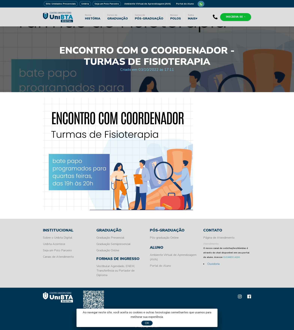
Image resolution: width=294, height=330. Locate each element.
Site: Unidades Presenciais (61, 3)
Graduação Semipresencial (113, 244)
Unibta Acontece (54, 244)
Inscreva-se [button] (235, 17)
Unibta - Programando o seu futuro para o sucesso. (58, 16)
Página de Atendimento (219, 238)
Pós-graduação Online (164, 238)
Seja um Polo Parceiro (106, 3)
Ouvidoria (213, 264)
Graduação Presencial (110, 238)
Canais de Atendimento (58, 257)
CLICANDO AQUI (231, 257)
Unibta (85, 3)
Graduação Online (107, 250)
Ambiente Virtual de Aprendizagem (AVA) (147, 3)
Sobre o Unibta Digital (57, 238)
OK (147, 323)
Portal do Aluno (185, 3)
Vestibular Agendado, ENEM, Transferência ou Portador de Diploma (115, 270)
